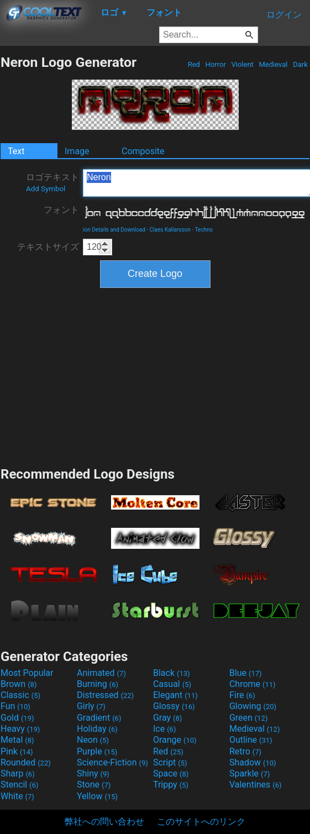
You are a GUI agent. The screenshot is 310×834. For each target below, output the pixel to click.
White (17, 796)
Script (170, 762)
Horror (215, 64)
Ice (164, 728)
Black (171, 673)
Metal (17, 740)
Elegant (175, 695)
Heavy (20, 728)
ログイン (284, 14)
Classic (20, 695)
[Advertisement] (155, 375)
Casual (172, 684)
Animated (101, 673)
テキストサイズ (48, 247)
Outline (250, 740)
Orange (175, 740)
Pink (17, 751)
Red (194, 64)
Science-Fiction (112, 762)
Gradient (99, 717)
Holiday (97, 728)
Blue (245, 673)
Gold (17, 717)
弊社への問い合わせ (104, 821)
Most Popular (27, 673)
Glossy (174, 706)
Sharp (18, 773)
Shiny (93, 773)
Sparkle (249, 773)
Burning (97, 684)
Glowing (252, 706)
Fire (242, 695)
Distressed (105, 695)
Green (248, 717)
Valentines (255, 784)
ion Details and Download (114, 230)
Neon (93, 740)
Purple (97, 751)
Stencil (19, 784)
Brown (18, 684)
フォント (61, 209)
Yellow (97, 796)
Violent (242, 64)
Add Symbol (45, 189)
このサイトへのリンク (201, 821)
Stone (94, 784)
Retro (245, 751)
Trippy (170, 784)
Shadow (252, 762)
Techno (204, 230)
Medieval (273, 64)
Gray (167, 717)
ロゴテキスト (52, 182)
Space (170, 773)
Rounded (26, 762)
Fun (15, 706)
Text (16, 151)
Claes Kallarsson (170, 230)
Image (77, 151)
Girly (91, 706)
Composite (143, 151)
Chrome (252, 684)
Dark (300, 64)
